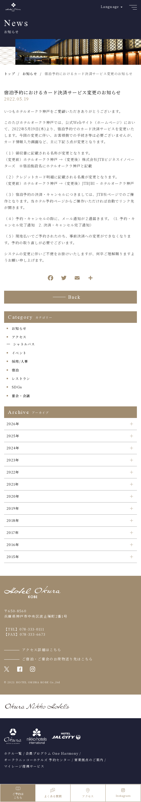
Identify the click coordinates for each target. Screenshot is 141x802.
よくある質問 (53, 793)
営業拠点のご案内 (89, 760)
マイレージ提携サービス (24, 766)
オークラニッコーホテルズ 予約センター (37, 760)
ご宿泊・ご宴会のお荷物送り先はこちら (57, 658)
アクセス (19, 336)
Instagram (123, 793)
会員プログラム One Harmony (52, 753)
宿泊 (15, 370)
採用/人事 (20, 361)
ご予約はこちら (18, 793)
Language (110, 6)
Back (74, 297)
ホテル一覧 (13, 753)
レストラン (21, 378)
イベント (19, 352)
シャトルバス (24, 344)
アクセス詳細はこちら (42, 649)
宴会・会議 (21, 395)
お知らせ (19, 328)
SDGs (17, 387)
